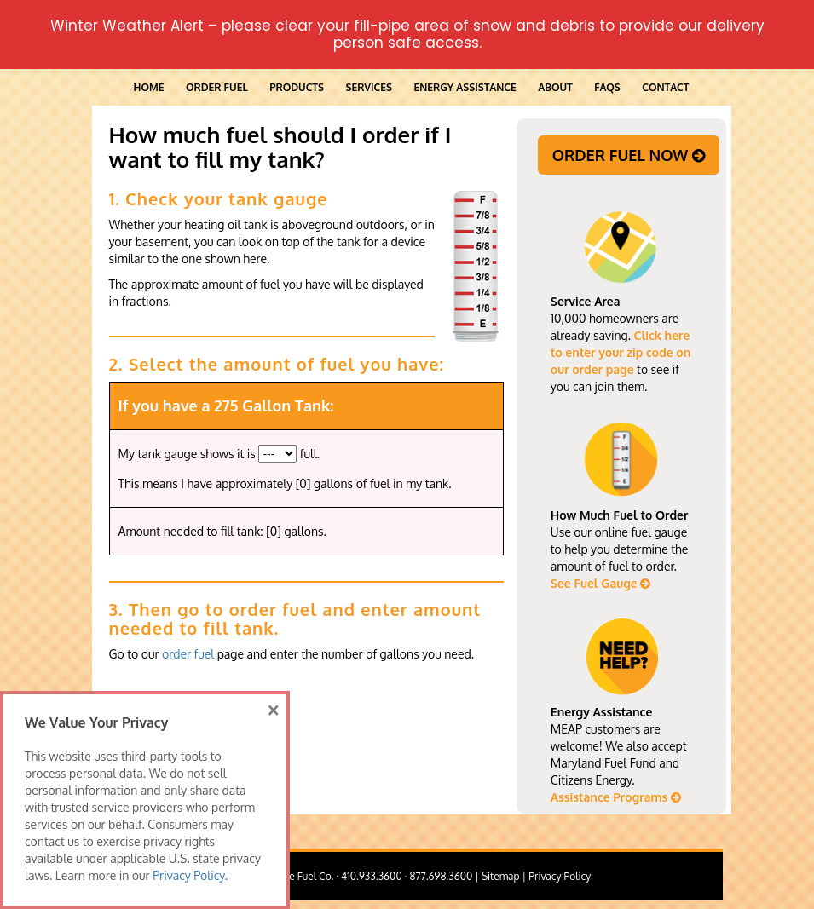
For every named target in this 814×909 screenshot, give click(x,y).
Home (149, 87)
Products (296, 87)
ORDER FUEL (217, 87)
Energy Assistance (464, 87)
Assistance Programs (616, 797)
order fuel (188, 654)
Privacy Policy (559, 876)
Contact (665, 87)
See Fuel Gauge (601, 583)
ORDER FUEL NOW (628, 155)
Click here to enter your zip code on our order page (620, 352)
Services (368, 87)
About (555, 87)
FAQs (607, 87)
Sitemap (501, 876)
